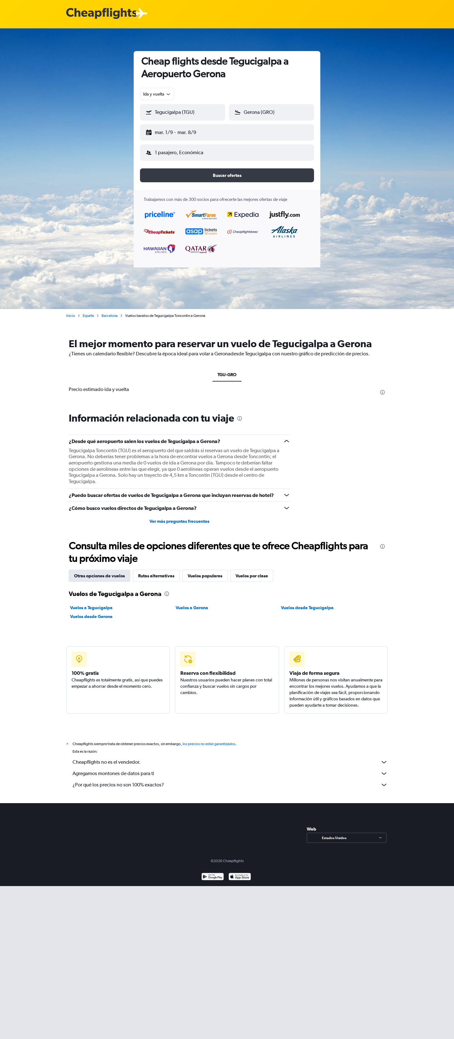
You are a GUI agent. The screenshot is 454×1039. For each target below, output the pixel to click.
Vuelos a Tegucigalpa (91, 602)
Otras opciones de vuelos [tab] (99, 570)
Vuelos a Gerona (192, 602)
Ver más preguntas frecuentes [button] (179, 516)
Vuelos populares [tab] (205, 570)
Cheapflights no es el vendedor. (230, 757)
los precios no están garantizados (209, 739)
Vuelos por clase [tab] (252, 570)
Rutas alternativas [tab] (156, 570)
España (88, 310)
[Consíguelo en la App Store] (240, 872)
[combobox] (157, 94)
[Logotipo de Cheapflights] (101, 14)
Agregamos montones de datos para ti (230, 768)
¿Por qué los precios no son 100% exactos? (230, 780)
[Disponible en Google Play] (212, 872)
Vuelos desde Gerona (91, 611)
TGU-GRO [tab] (227, 369)
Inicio (70, 310)
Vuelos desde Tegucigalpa (307, 602)
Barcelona (110, 310)
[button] (180, 131)
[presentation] (382, 387)
